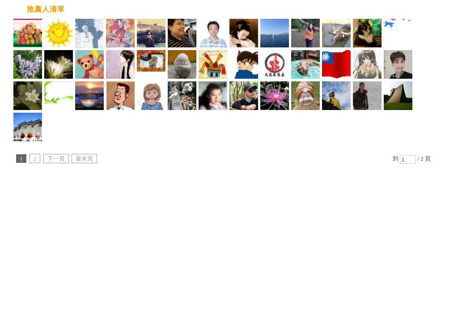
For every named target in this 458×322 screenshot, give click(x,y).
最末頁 (84, 158)
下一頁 (56, 158)
